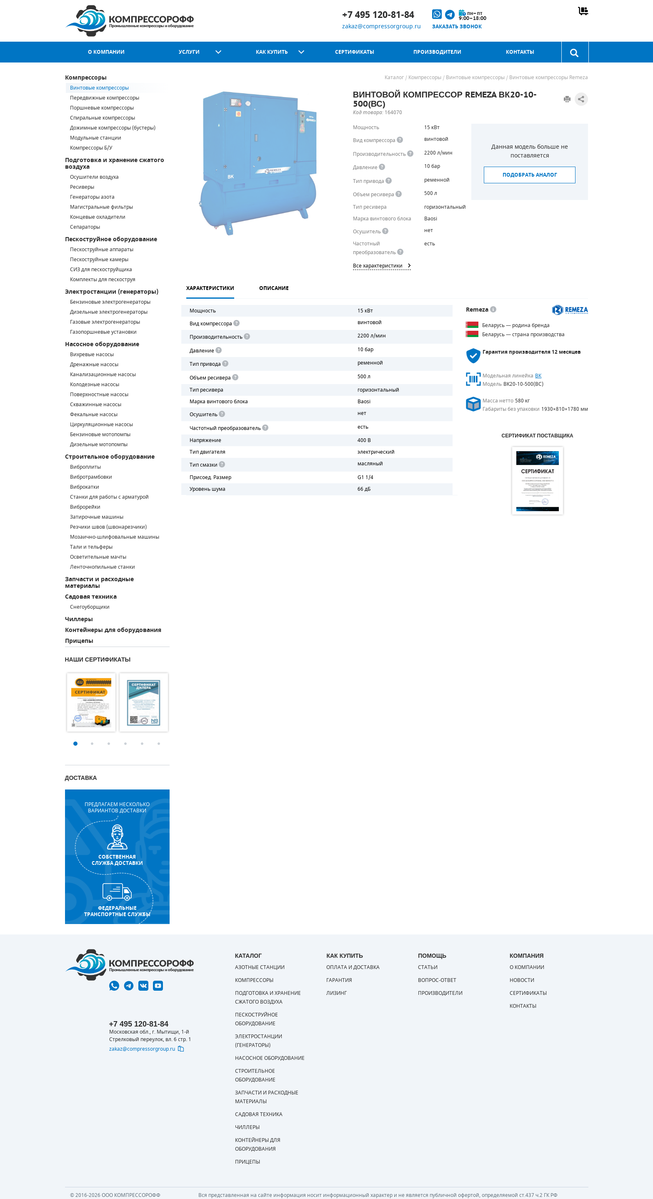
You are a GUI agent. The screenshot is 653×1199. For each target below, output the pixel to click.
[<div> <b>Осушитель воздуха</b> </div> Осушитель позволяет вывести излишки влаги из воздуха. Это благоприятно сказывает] (385, 231)
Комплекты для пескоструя (102, 279)
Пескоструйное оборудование (111, 239)
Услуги (189, 52)
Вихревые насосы (92, 354)
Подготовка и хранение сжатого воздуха (114, 163)
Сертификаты (354, 52)
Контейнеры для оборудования (113, 630)
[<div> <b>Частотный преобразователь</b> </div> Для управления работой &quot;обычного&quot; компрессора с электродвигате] (400, 252)
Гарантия (339, 980)
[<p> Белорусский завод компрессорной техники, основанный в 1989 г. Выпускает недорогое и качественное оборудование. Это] (493, 310)
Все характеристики (382, 266)
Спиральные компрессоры (102, 118)
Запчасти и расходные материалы (99, 582)
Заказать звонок (457, 26)
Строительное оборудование (110, 456)
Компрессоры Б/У (91, 148)
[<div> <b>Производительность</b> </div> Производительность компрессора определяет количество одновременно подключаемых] (410, 154)
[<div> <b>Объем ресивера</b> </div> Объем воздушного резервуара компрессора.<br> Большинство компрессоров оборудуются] (398, 194)
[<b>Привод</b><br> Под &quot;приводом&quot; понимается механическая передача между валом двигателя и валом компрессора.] (388, 181)
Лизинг (336, 993)
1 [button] (75, 744)
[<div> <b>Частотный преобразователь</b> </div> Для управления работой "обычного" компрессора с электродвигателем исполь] (264, 428)
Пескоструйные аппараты (101, 249)
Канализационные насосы (103, 374)
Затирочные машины (96, 517)
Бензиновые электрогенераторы (110, 302)
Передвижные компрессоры (104, 98)
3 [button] (109, 743)
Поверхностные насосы (99, 394)
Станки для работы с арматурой (109, 497)
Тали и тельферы (91, 547)
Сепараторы (85, 227)
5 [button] (142, 743)
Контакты (520, 52)
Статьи (428, 967)
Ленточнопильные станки (102, 567)
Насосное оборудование (102, 344)
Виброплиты (85, 467)
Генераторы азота (92, 197)
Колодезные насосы (94, 384)
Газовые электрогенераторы (105, 322)
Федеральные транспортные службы (117, 900)
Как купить (272, 52)
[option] (91, 702)
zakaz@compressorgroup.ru (381, 26)
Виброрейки (85, 507)
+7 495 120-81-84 (378, 15)
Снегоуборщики (90, 607)
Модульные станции (95, 138)
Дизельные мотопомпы (99, 444)
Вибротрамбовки (91, 477)
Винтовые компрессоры (99, 88)
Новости (522, 980)
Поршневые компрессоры (102, 108)
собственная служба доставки (117, 845)
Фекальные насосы (94, 414)
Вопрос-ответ (437, 980)
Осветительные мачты (98, 557)
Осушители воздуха (94, 177)
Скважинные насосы (95, 404)
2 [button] (92, 743)
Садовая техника (91, 596)
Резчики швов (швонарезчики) (108, 527)
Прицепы (79, 641)
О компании (106, 52)
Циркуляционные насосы (101, 424)
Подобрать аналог (530, 175)
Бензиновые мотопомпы (100, 434)
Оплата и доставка (353, 967)
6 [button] (159, 743)
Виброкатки (84, 487)
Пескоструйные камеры (99, 259)
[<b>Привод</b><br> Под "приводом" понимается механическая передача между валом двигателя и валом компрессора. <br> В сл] (224, 364)
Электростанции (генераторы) (111, 291)
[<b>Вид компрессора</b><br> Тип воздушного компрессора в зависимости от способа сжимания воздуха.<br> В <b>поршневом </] (400, 140)
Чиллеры (79, 619)
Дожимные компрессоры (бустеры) (112, 128)
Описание (274, 288)
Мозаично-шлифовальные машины (114, 537)
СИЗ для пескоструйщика (101, 269)
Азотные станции (260, 967)
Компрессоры (86, 77)
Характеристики (210, 288)
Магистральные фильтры (101, 207)
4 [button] (125, 743)
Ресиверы (82, 187)
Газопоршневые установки (103, 332)
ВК (538, 376)
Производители (437, 52)
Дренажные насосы (94, 364)
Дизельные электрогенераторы (109, 312)
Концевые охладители (97, 217)
